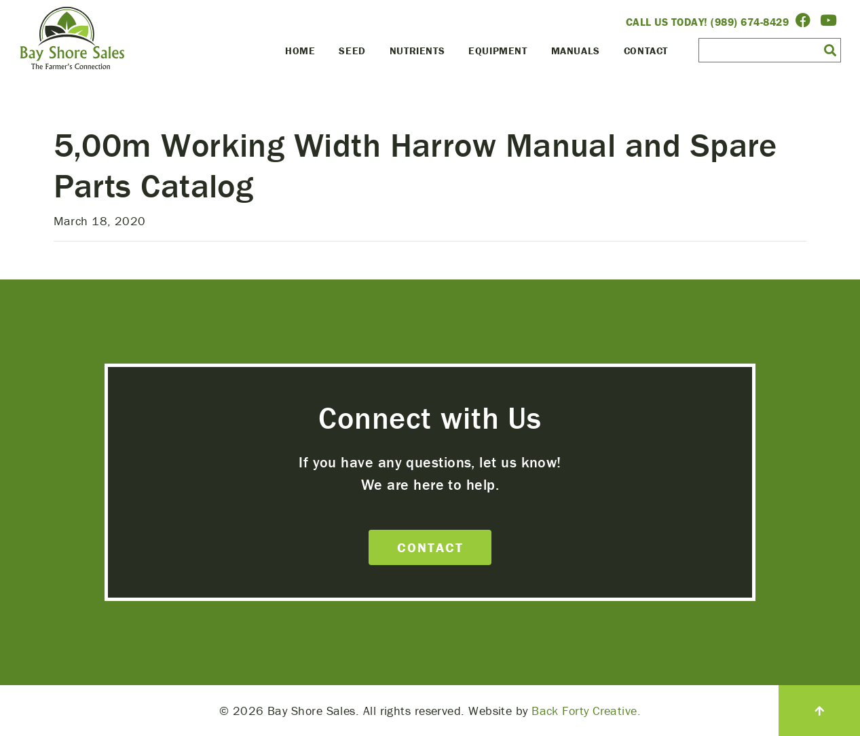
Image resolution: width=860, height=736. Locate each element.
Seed (352, 50)
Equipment (497, 50)
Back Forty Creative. (586, 710)
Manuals (575, 50)
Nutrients (417, 50)
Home (300, 50)
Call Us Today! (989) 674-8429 (707, 21)
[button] (830, 49)
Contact (646, 50)
